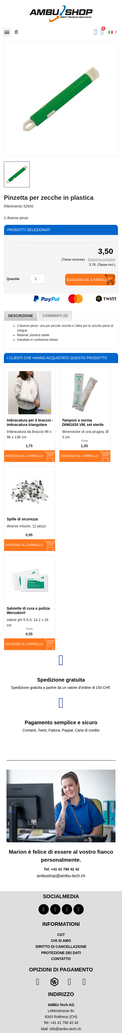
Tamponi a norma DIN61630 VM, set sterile (83, 422)
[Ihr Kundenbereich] (95, 32)
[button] (16, 32)
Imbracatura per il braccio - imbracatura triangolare (30, 422)
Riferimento (13, 206)
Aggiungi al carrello (88, 280)
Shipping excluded (101, 259)
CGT (61, 935)
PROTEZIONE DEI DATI (61, 953)
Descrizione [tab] (20, 316)
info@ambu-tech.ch (65, 1029)
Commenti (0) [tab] (55, 316)
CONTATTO (61, 959)
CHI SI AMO (61, 941)
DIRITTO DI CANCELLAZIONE (60, 947)
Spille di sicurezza (22, 519)
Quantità (13, 279)
